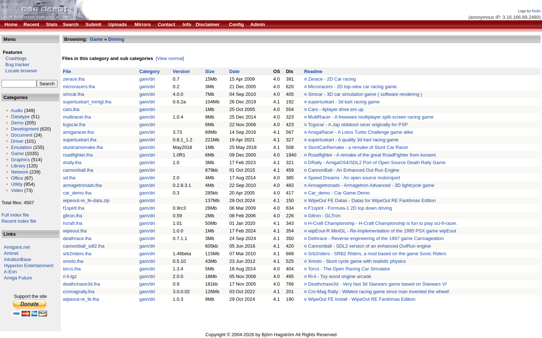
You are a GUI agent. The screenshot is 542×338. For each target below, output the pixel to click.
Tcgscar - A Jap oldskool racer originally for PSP (358, 124)
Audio (17, 110)
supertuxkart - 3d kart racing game (344, 101)
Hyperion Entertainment (29, 265)
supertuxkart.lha (80, 139)
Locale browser (19, 70)
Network (19, 172)
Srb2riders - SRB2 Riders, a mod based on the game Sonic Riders (377, 253)
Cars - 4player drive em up (335, 109)
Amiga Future (18, 278)
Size (209, 71)
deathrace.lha (77, 238)
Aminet (11, 253)
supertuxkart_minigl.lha (87, 101)
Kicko (536, 11)
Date (234, 71)
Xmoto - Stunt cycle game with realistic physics (357, 261)
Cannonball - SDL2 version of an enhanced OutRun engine (369, 246)
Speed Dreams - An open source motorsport (354, 177)
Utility (16, 184)
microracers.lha (79, 86)
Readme (313, 71)
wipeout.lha (75, 231)
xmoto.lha (73, 261)
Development (25, 129)
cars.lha (71, 109)
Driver (17, 141)
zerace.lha (74, 79)
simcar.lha (73, 94)
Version (181, 71)
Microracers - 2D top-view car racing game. (353, 86)
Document (21, 135)
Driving (116, 39)
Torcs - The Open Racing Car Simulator (349, 268)
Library (18, 165)
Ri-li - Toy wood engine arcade (339, 276)
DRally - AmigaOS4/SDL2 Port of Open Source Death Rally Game (376, 162)
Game (17, 153)
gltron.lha (72, 215)
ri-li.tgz (70, 276)
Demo (17, 122)
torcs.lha (72, 268)
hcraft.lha (72, 223)
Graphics (20, 159)
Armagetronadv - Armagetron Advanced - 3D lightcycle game (371, 185)
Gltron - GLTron (324, 215)
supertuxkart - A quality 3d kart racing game (353, 139)
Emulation (21, 147)
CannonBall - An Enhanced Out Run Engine (353, 170)
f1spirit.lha (73, 208)
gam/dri (147, 79)
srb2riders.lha (77, 253)
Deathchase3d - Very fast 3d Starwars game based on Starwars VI (377, 284)
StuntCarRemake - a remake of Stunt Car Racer (358, 147)
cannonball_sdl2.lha (83, 246)
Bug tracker (15, 64)
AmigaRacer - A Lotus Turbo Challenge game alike (360, 132)
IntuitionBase (17, 259)
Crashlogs (13, 58)
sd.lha (69, 177)
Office (17, 178)
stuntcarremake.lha (83, 147)
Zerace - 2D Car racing (332, 79)
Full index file (15, 215)
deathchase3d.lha (81, 284)
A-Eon (10, 271)
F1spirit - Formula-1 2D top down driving (350, 208)
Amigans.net (17, 247)
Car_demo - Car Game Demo (339, 193)
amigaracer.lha (78, 132)
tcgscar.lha (74, 124)
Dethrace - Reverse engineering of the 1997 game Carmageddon (376, 238)
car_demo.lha (77, 193)
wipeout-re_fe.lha (81, 299)
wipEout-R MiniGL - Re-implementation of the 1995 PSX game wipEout (382, 231)
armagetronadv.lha (82, 185)
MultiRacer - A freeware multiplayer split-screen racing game (371, 117)
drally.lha (72, 162)
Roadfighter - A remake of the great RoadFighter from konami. (372, 155)
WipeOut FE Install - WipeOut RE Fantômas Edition (361, 299)
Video (17, 190)
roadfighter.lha (78, 155)
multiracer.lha (77, 117)
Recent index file (18, 221)
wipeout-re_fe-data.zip (86, 200)
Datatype (20, 116)
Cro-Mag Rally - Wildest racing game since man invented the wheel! (378, 291)
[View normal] (170, 58)
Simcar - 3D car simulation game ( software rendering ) (365, 94)
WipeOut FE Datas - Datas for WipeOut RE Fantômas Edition (372, 200)
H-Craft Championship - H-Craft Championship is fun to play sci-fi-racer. (382, 223)
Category (149, 71)
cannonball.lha (78, 170)
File (67, 71)
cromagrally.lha (78, 291)
